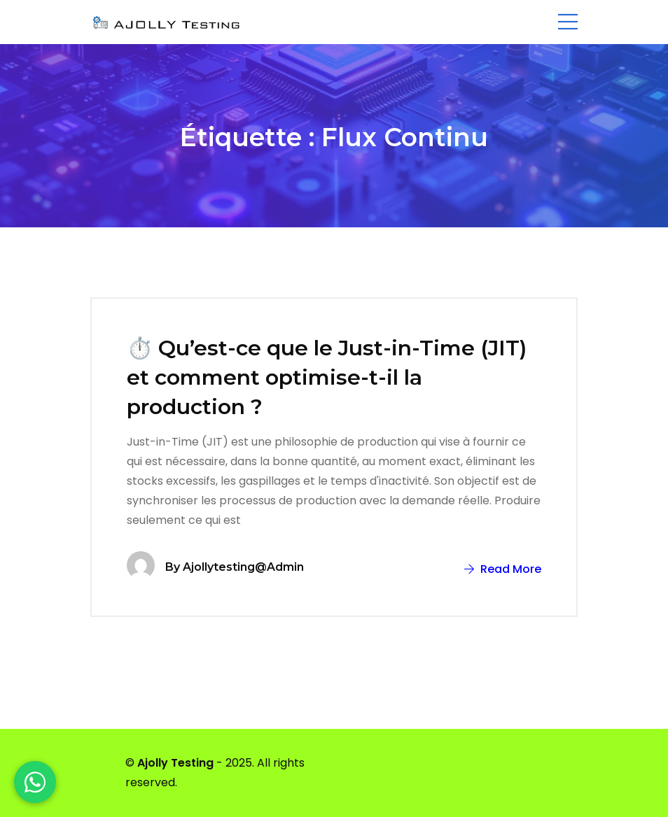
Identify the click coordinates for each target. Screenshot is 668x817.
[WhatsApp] (35, 782)
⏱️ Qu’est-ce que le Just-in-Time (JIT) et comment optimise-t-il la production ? (327, 377)
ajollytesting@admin (243, 567)
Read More (502, 569)
